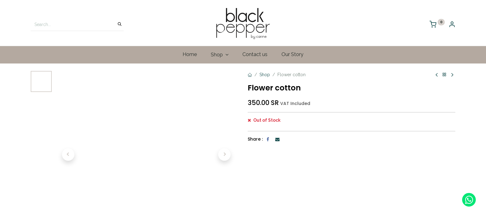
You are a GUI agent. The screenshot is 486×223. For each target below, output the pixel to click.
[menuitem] (190, 54)
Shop (264, 74)
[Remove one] (254, 124)
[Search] (120, 24)
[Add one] (279, 124)
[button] (68, 154)
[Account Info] (451, 25)
